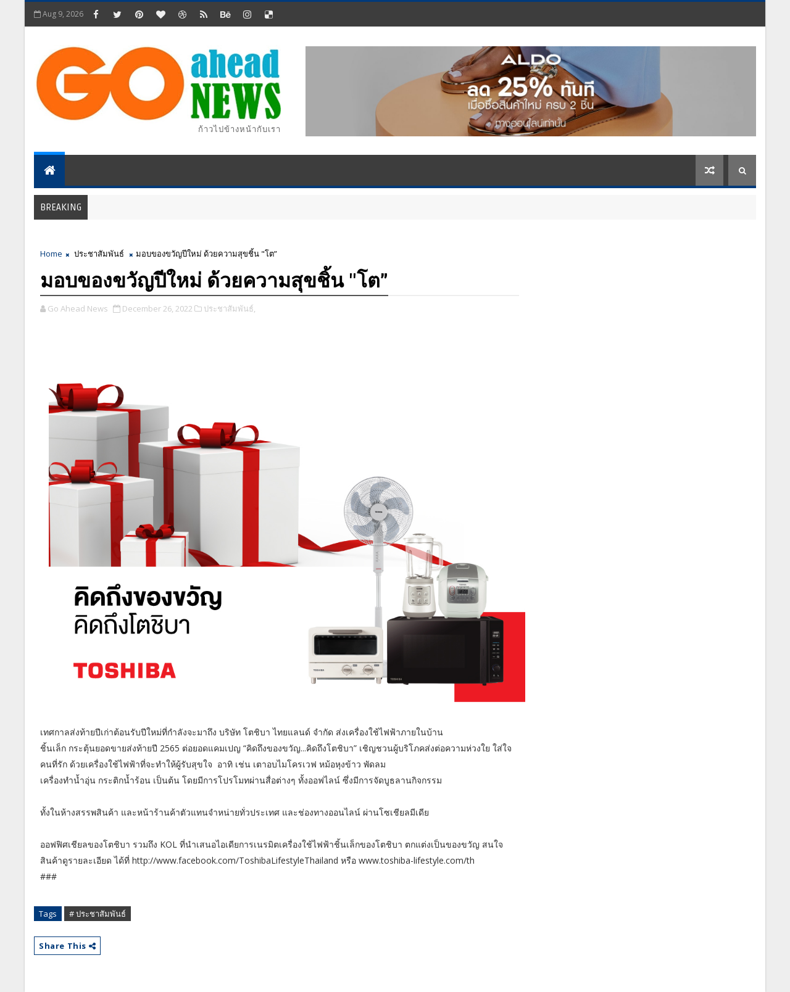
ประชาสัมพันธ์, (230, 308)
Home (51, 253)
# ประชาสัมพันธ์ (97, 913)
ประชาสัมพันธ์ (99, 253)
